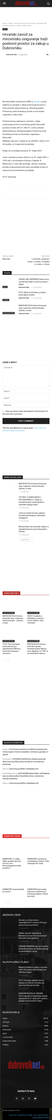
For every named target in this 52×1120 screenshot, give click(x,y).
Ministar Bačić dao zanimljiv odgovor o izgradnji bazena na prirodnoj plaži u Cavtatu (34, 529)
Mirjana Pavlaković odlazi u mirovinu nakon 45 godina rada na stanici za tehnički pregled (33, 969)
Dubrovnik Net (11, 54)
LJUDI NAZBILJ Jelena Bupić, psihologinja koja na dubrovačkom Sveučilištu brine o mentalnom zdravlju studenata (26, 776)
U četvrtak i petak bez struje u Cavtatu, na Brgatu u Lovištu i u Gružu (38, 261)
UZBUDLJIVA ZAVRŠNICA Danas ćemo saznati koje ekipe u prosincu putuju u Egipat (34, 281)
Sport (5, 287)
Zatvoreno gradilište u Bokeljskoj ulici (23, 769)
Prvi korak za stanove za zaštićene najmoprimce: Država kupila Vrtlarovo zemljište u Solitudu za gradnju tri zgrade (25, 752)
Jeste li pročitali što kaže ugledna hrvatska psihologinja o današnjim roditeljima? (32, 515)
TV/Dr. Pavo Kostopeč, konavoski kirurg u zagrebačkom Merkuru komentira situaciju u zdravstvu (12, 648)
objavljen (37, 101)
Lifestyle (5, 300)
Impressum (13, 1115)
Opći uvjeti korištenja (41, 1115)
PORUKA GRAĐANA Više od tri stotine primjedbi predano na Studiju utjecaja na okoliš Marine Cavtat (33, 948)
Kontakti (29, 1115)
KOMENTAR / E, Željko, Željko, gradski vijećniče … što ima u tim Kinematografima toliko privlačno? (12, 863)
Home (5, 23)
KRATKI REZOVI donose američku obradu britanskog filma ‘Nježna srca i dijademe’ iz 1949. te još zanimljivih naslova (37, 648)
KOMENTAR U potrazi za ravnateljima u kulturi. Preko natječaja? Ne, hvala (38, 861)
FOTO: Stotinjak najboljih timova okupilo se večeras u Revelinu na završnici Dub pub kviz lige (31, 982)
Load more (26, 540)
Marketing (21, 1115)
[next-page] (8, 318)
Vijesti (11, 23)
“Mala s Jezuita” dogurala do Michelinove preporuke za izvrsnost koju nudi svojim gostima (33, 935)
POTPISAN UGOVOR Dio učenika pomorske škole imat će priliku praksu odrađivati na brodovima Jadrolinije (24, 761)
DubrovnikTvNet (8, 313)
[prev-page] (4, 318)
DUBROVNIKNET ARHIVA (40, 1118)
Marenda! (6, 259)
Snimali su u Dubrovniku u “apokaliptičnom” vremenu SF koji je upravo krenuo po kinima (33, 922)
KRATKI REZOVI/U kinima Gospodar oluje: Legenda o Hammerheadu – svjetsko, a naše (32, 307)
